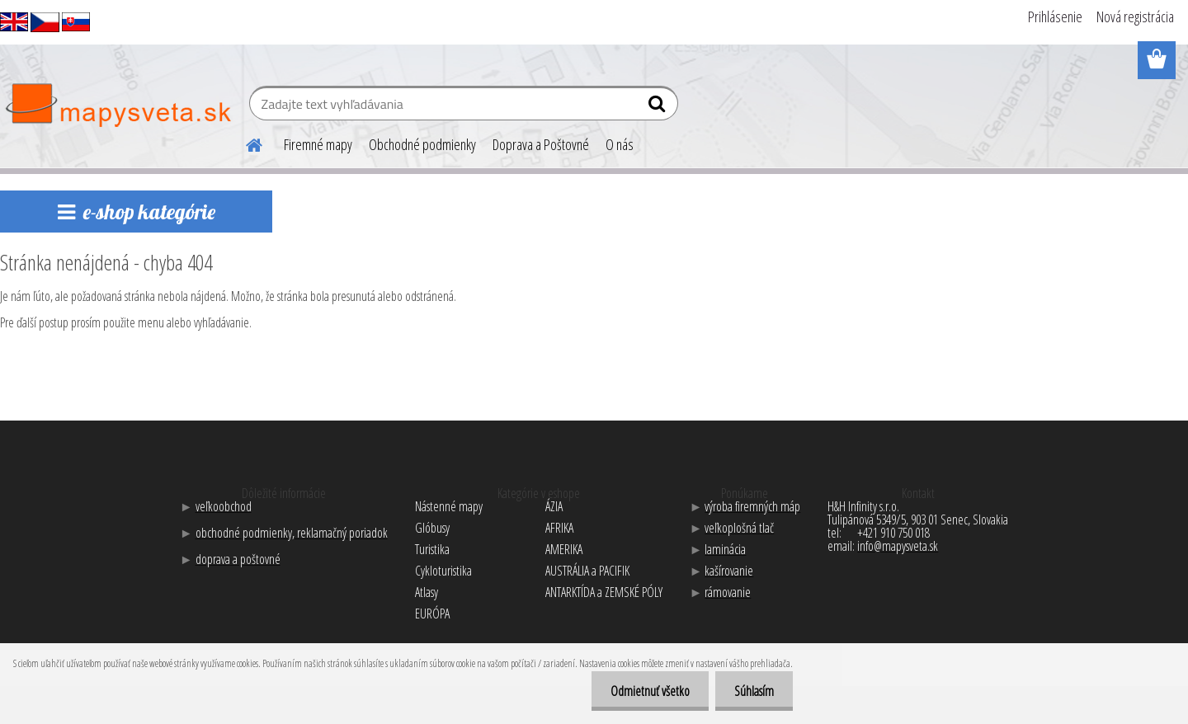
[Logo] (117, 105)
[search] (658, 107)
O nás (620, 144)
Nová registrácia (1135, 16)
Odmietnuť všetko (645, 691)
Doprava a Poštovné (541, 144)
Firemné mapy (318, 144)
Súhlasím (752, 691)
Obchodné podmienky (422, 144)
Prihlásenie (1055, 16)
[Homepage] (244, 143)
